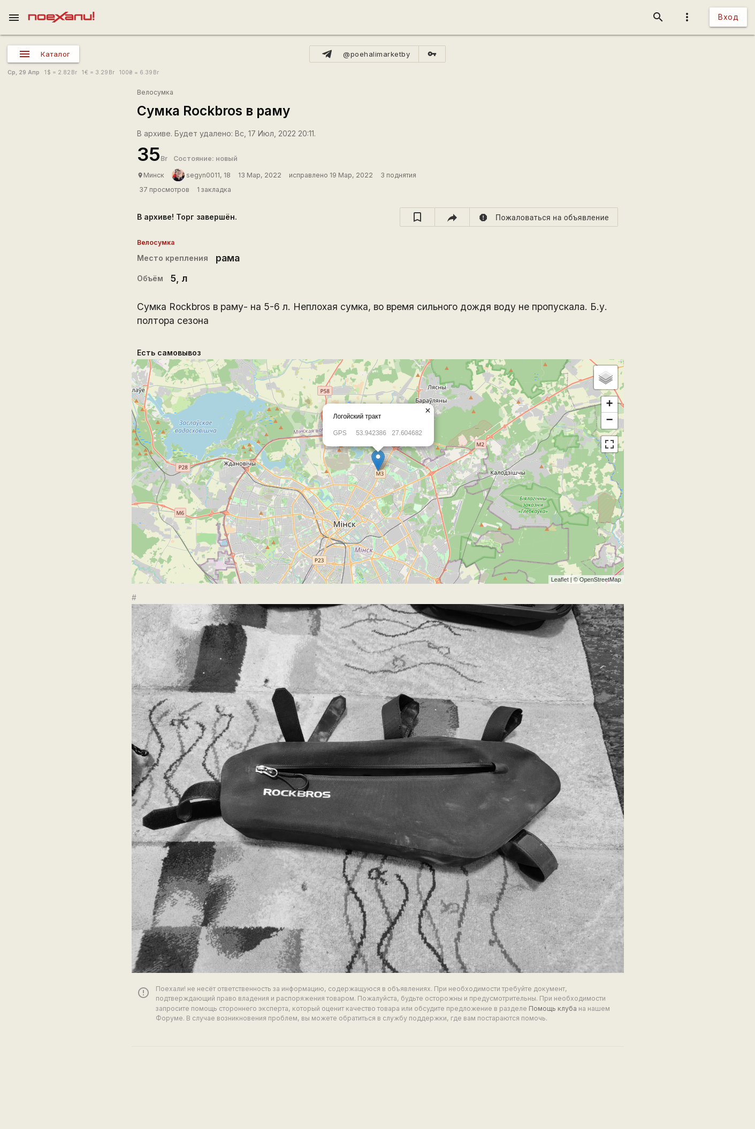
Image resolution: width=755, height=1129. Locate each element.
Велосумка (155, 92)
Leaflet (560, 579)
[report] (544, 217)
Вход (728, 16)
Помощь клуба (553, 1008)
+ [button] (609, 405)
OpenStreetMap (600, 579)
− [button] (609, 421)
